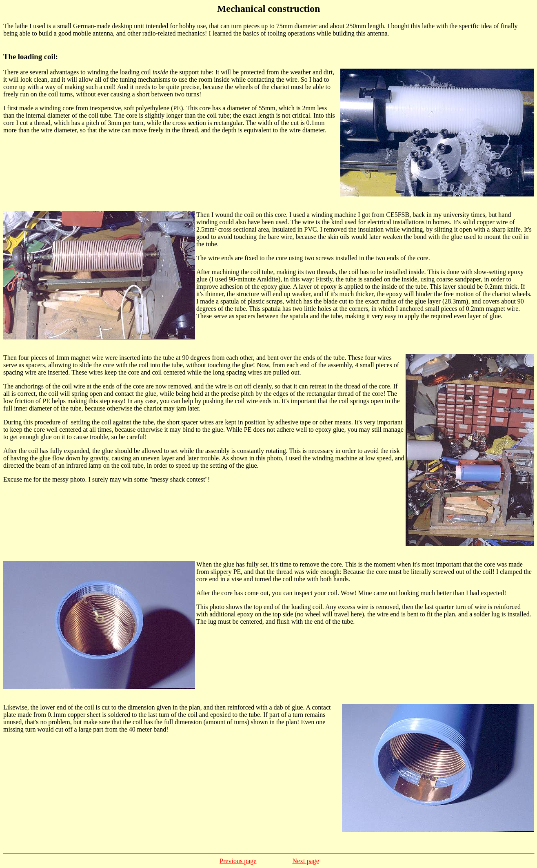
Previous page (238, 860)
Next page (305, 860)
